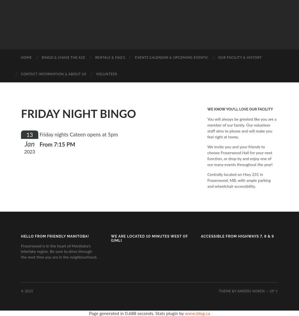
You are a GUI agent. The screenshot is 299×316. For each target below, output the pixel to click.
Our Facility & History (240, 57)
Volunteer (106, 74)
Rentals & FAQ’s (110, 57)
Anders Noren (251, 291)
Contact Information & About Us (53, 74)
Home (26, 57)
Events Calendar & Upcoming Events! (172, 57)
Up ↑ (274, 291)
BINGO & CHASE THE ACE (63, 57)
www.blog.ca (197, 313)
